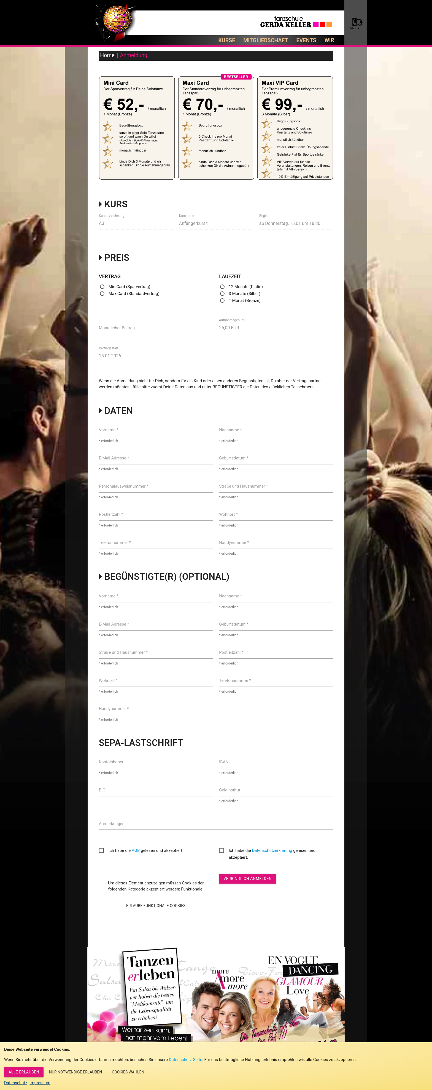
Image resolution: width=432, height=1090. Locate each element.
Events (306, 40)
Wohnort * (228, 514)
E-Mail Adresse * (114, 458)
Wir (329, 40)
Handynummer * (234, 542)
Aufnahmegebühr (231, 320)
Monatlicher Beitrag (117, 327)
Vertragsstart (108, 348)
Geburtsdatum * (233, 458)
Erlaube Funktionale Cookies (155, 905)
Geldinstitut (229, 790)
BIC (102, 790)
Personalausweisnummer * (123, 486)
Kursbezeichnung (111, 215)
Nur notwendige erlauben (75, 1072)
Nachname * (230, 429)
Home (107, 55)
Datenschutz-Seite (185, 1059)
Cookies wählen (128, 1072)
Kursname (186, 215)
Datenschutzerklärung (272, 850)
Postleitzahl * (111, 514)
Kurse (226, 40)
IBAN (223, 761)
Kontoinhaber (111, 761)
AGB (136, 850)
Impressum (39, 1082)
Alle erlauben (24, 1072)
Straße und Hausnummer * (243, 486)
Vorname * (108, 429)
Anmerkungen (112, 823)
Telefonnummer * (115, 542)
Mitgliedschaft (265, 40)
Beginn (264, 215)
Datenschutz (15, 1082)
